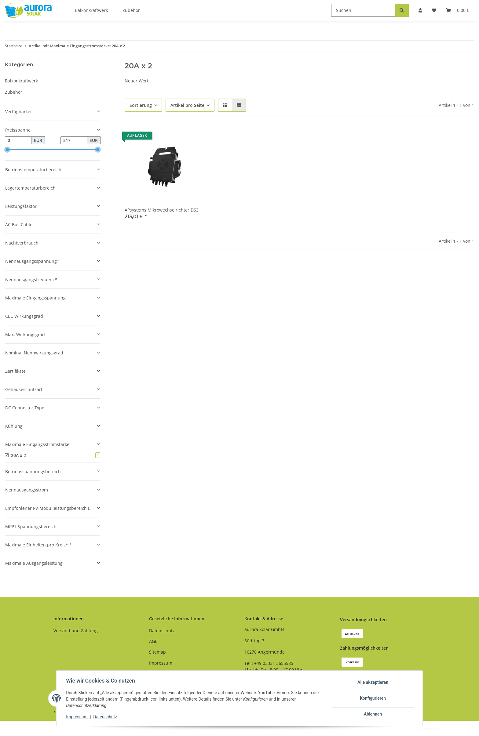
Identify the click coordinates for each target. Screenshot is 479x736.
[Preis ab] (18, 140)
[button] (225, 105)
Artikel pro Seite (187, 105)
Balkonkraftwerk (21, 81)
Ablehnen (373, 714)
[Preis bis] (73, 140)
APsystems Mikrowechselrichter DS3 (162, 210)
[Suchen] (363, 10)
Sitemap (157, 652)
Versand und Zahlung (75, 630)
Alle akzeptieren (372, 682)
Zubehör (13, 92)
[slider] (7, 149)
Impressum (160, 663)
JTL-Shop (447, 728)
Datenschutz (162, 630)
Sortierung (141, 105)
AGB (153, 641)
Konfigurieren (373, 698)
